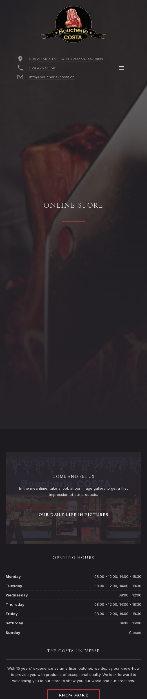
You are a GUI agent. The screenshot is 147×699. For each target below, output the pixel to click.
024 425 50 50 (42, 68)
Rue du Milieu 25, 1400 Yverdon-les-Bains (66, 59)
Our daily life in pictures (73, 514)
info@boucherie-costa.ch (52, 77)
